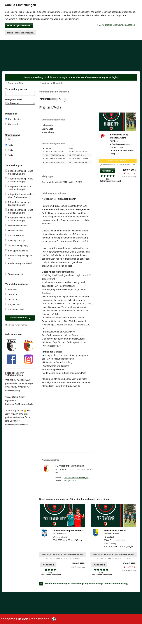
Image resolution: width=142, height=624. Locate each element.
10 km (9, 145)
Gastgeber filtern (20, 101)
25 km (9, 150)
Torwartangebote (14, 274)
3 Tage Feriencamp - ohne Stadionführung (19, 172)
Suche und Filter (16, 83)
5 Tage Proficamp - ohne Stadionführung (18, 219)
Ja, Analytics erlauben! (19, 25)
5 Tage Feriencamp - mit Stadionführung (18, 203)
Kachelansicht (13, 119)
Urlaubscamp (14, 230)
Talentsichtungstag (16, 245)
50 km (9, 155)
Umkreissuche (11, 135)
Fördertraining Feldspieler (19, 257)
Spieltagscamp (15, 240)
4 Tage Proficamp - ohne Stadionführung (18, 187)
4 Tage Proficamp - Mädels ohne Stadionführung (19, 195)
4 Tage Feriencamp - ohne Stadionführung (19, 180)
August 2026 (12, 304)
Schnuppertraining (16, 250)
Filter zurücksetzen (18, 325)
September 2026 (14, 309)
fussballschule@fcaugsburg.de (76, 477)
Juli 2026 (11, 299)
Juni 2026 (11, 294)
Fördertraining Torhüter (18, 263)
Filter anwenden (20, 317)
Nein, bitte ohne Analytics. (20, 33)
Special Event (14, 235)
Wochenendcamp (16, 225)
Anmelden (107, 171)
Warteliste (48, 565)
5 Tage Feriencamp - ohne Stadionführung (19, 211)
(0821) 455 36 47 (70, 480)
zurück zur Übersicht (52, 83)
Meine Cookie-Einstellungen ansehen (115, 25)
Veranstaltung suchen (20, 90)
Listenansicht (13, 124)
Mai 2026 (11, 289)
